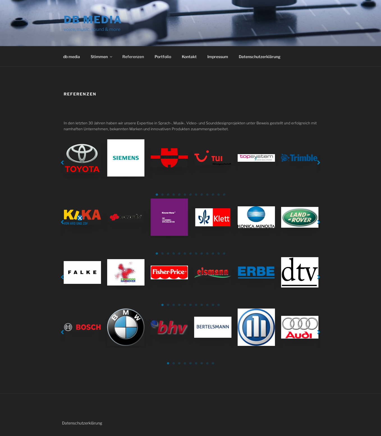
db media (93, 19)
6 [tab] (185, 194)
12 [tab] (218, 194)
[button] (62, 162)
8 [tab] (196, 194)
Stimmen (102, 56)
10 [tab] (207, 194)
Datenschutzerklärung (260, 56)
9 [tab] (202, 194)
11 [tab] (213, 194)
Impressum (217, 56)
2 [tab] (162, 194)
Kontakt (189, 56)
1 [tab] (157, 194)
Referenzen (133, 56)
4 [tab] (173, 194)
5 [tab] (179, 194)
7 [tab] (190, 194)
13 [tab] (224, 194)
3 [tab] (168, 194)
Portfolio (163, 56)
